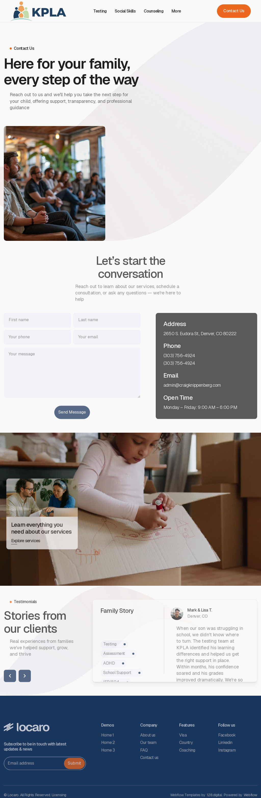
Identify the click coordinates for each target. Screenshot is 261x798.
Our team (148, 759)
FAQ (144, 767)
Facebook (227, 752)
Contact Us (233, 11)
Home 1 (107, 752)
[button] (178, 11)
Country (186, 759)
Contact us (149, 774)
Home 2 (108, 759)
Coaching (187, 767)
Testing (100, 11)
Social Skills (125, 11)
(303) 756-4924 (179, 373)
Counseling (153, 11)
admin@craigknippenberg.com (192, 402)
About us (147, 752)
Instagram (227, 767)
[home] (38, 11)
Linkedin (225, 759)
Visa (183, 752)
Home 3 (108, 767)
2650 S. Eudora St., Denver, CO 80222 (199, 351)
